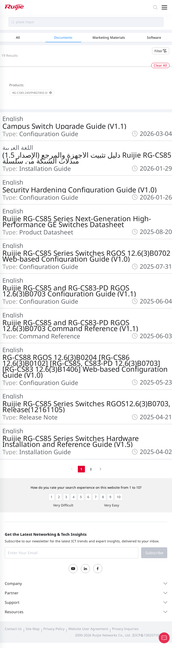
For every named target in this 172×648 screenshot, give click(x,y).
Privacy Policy (54, 628)
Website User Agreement (88, 628)
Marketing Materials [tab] (109, 37)
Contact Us (13, 628)
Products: (16, 85)
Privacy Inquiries (125, 628)
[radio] (51, 497)
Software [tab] (154, 37)
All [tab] (18, 37)
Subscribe (154, 552)
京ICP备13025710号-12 (149, 635)
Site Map (33, 628)
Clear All (160, 65)
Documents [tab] (63, 37)
